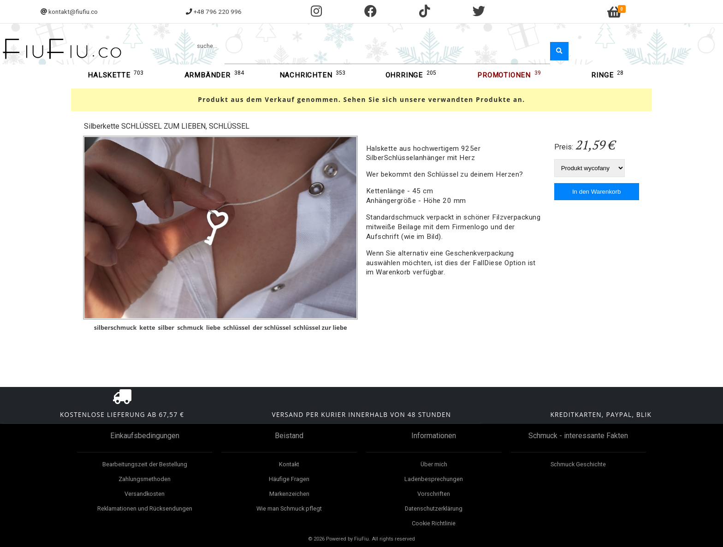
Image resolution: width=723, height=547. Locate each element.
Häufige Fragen (289, 479)
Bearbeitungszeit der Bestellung (144, 464)
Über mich (434, 464)
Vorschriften (433, 493)
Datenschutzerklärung (433, 508)
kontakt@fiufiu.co (73, 11)
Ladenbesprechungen (433, 479)
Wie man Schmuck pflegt (289, 508)
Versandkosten (144, 493)
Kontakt (289, 464)
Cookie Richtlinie (434, 523)
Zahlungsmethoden (145, 479)
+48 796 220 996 (218, 11)
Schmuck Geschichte (578, 464)
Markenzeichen (289, 493)
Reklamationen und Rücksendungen (144, 508)
